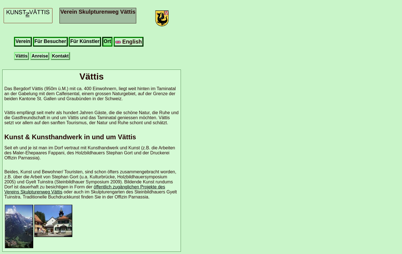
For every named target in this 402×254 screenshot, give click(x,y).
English (128, 42)
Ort (107, 41)
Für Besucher (50, 41)
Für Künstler (85, 41)
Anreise (40, 56)
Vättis (21, 56)
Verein (23, 41)
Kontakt (60, 56)
